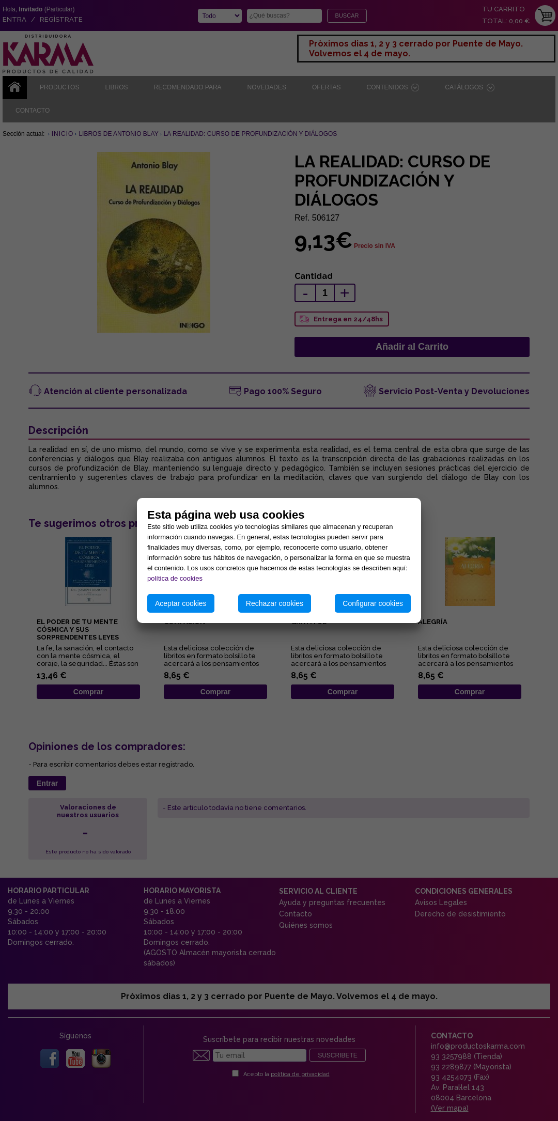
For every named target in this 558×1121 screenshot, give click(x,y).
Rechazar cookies (274, 603)
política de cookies (175, 578)
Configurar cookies (373, 603)
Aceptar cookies (181, 603)
